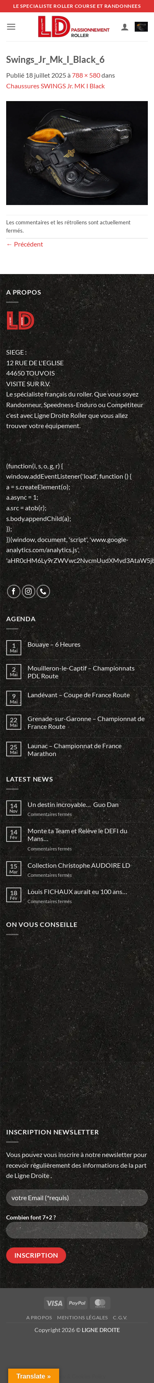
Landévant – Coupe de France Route (79, 694)
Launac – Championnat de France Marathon (75, 749)
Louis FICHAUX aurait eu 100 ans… (77, 891)
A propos (39, 1317)
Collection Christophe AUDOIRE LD (79, 865)
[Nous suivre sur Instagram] (28, 591)
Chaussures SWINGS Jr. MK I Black (55, 86)
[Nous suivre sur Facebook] (14, 591)
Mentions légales (82, 1317)
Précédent (24, 244)
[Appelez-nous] (43, 591)
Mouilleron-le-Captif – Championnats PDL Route (81, 672)
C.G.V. (120, 1317)
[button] (11, 26)
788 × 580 (86, 75)
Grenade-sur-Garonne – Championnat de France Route (86, 722)
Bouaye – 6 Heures (54, 644)
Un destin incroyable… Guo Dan (73, 804)
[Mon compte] (125, 27)
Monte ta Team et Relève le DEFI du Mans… (77, 834)
